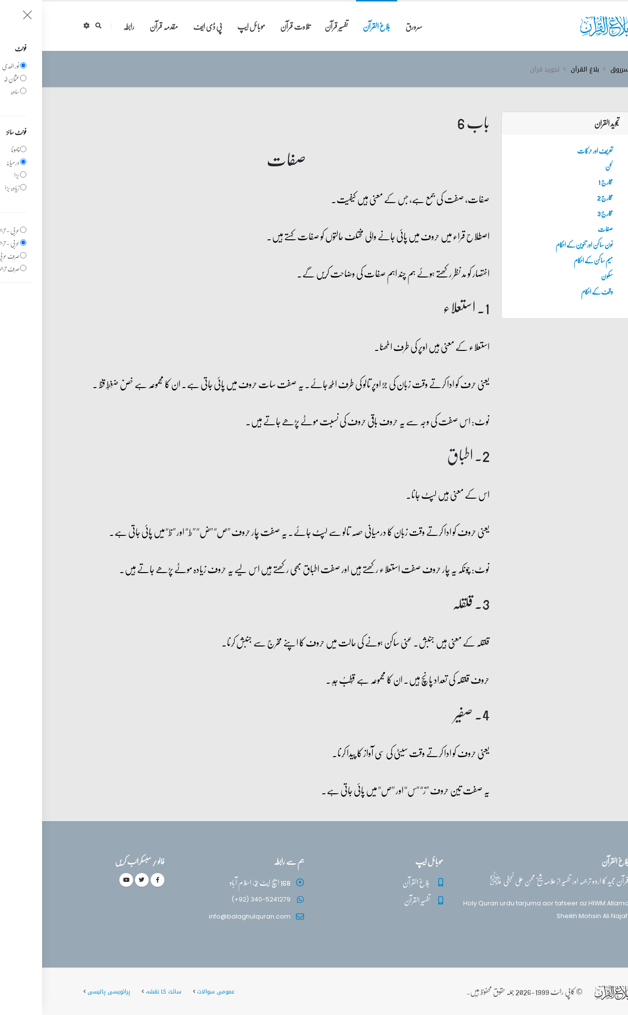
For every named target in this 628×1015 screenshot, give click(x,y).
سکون (565, 275)
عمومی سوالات (174, 991)
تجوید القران (564, 123)
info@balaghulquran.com (207, 916)
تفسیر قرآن (294, 26)
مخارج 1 (563, 181)
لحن (567, 166)
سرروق (577, 69)
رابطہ (86, 26)
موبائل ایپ (209, 26)
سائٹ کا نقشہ (121, 991)
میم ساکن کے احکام (551, 260)
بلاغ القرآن (334, 26)
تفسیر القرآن (375, 900)
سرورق (372, 26)
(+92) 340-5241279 (218, 899)
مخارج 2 (563, 197)
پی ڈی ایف (165, 26)
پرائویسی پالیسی (66, 991)
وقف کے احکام (555, 291)
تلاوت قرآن (253, 26)
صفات (563, 228)
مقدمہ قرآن (122, 26)
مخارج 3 (563, 213)
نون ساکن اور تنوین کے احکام (542, 244)
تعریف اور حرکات (553, 150)
